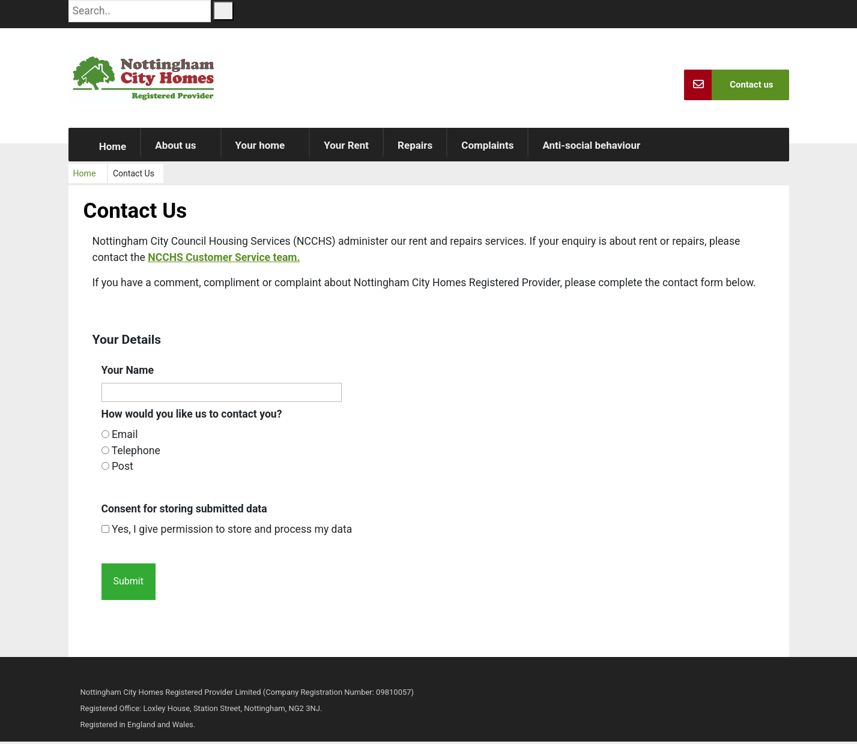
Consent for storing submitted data (184, 511)
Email (125, 437)
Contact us (728, 85)
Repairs (415, 148)
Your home (260, 148)
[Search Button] (223, 10)
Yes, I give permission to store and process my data (232, 532)
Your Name (127, 372)
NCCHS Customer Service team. (224, 259)
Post (122, 469)
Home (104, 149)
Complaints (487, 148)
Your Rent (346, 148)
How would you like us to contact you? (191, 416)
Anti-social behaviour (591, 148)
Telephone (136, 453)
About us (175, 148)
